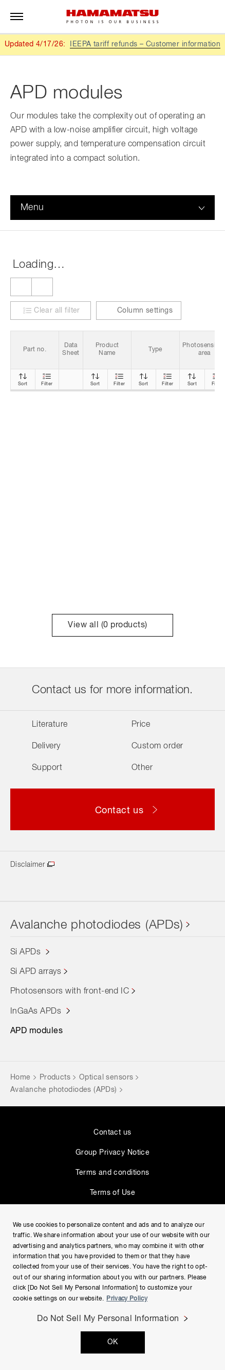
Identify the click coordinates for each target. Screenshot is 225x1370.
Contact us (112, 1132)
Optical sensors (106, 1077)
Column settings (139, 310)
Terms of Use (112, 1192)
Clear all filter (57, 310)
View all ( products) (112, 625)
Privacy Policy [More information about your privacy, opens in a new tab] (126, 1299)
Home (20, 1077)
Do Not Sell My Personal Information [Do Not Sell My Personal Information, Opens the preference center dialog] (108, 1319)
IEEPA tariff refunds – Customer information (145, 44)
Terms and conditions (112, 1172)
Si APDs (26, 952)
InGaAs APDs (37, 1011)
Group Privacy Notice (112, 1152)
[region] (112, 1287)
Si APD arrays (35, 972)
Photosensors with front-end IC (69, 991)
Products (55, 1077)
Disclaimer (27, 864)
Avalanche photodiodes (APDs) (96, 925)
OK (112, 1342)
